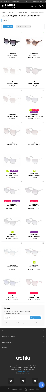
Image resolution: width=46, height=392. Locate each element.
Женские (5, 20)
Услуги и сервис (7, 342)
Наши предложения (8, 336)
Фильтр (8, 26)
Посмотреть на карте (23, 371)
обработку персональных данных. (25, 323)
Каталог (4, 331)
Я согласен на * (21, 323)
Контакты (5, 347)
